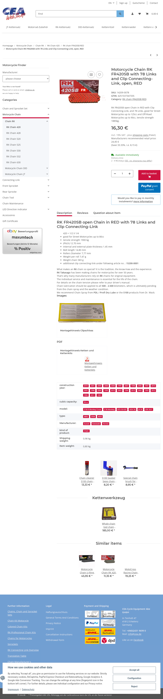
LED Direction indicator (15, 209)
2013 (133, 390)
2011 (93, 395)
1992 (86, 395)
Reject (134, 686)
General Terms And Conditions (62, 617)
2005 (86, 390)
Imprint (50, 628)
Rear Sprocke (10, 191)
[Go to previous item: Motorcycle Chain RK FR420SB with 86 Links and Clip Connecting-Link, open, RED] (150, 55)
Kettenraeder (129, 27)
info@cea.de (30, 90)
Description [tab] (64, 212)
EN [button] (110, 2)
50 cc (86, 402)
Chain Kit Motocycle (18, 620)
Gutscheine (139, 2)
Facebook (138, 639)
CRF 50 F (148, 409)
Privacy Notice (53, 623)
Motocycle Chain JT (15, 174)
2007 (126, 386)
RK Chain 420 (13, 127)
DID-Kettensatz (86, 27)
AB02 (86, 416)
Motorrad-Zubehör (38, 27)
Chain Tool (8, 197)
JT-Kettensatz (13, 27)
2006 (140, 386)
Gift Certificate (10, 221)
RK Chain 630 (13, 162)
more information (143, 201)
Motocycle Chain (12, 114)
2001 (93, 386)
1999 (119, 386)
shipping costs (141, 135)
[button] (132, 13)
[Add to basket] (59, 65)
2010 (86, 386)
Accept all (134, 670)
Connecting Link (11, 179)
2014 (153, 386)
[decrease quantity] (114, 173)
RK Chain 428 (13, 132)
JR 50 (140, 409)
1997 (147, 386)
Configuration (134, 678)
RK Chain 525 (13, 144)
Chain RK (10, 121)
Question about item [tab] (106, 212)
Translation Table (17, 655)
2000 (106, 386)
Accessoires (9, 215)
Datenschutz (28, 689)
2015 (113, 390)
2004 (99, 390)
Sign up (123, 2)
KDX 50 (132, 409)
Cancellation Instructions (59, 634)
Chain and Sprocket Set (15, 108)
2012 (153, 390)
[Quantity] (122, 173)
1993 (147, 390)
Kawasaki (96, 424)
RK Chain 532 (13, 156)
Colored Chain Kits (17, 626)
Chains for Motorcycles (20, 638)
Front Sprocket (10, 185)
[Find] (76, 13)
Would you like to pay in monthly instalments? (136, 200)
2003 (119, 390)
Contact (154, 2)
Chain (86, 431)
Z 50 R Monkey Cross (92, 409)
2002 (140, 390)
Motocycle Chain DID (16, 168)
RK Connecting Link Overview (23, 650)
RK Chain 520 (13, 138)
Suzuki (86, 424)
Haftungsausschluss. (57, 612)
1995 (106, 390)
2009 (99, 386)
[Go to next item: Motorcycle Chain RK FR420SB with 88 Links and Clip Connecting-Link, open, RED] (157, 55)
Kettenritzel (108, 27)
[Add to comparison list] (91, 74)
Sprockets (13, 644)
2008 (113, 386)
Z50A (93, 416)
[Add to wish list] (99, 74)
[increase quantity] (129, 173)
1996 (93, 390)
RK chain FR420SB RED (134, 99)
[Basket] (151, 13)
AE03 (100, 416)
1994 (126, 390)
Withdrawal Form (55, 640)
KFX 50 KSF (122, 409)
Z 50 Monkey (109, 409)
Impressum (13, 689)
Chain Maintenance (13, 203)
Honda (105, 424)
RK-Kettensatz (63, 27)
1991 (99, 395)
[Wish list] (139, 13)
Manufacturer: (10, 72)
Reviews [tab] (82, 212)
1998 (133, 386)
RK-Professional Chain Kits (22, 632)
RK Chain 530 (13, 150)
